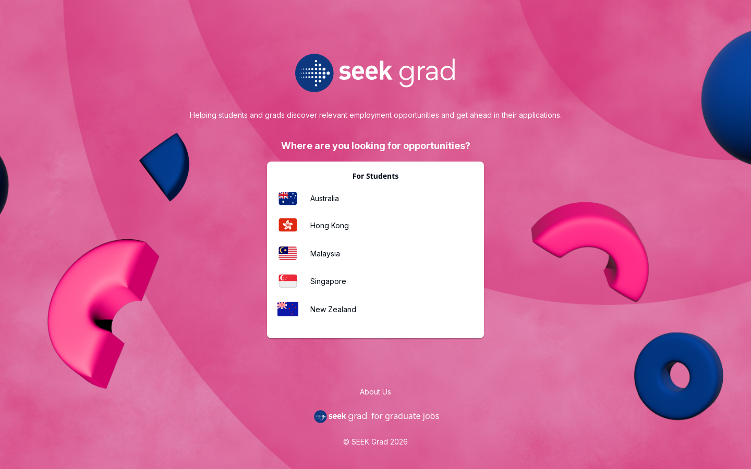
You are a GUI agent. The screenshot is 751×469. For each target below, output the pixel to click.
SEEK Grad (370, 441)
